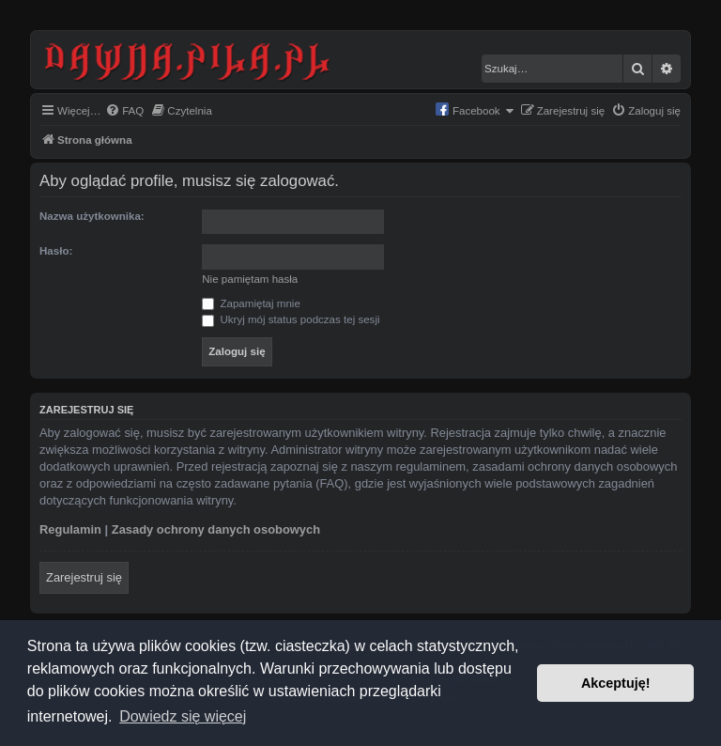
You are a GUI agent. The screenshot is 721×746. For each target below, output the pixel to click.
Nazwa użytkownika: (92, 216)
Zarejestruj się (84, 577)
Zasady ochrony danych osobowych (216, 529)
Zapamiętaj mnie (251, 303)
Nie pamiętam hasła (250, 279)
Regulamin (70, 529)
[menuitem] (124, 111)
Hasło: (55, 250)
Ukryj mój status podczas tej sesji (290, 319)
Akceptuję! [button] (616, 683)
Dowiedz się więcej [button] (182, 716)
